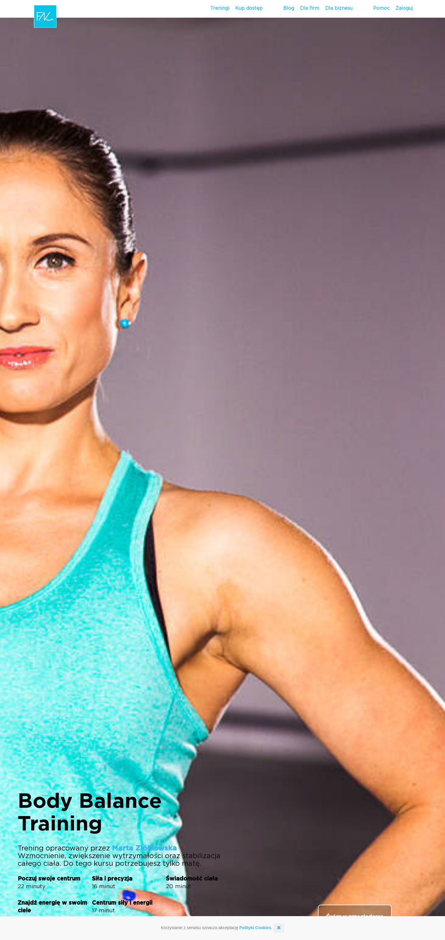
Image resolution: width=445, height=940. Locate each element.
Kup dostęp (249, 8)
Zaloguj (404, 8)
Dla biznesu (338, 8)
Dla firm (309, 8)
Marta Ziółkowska (144, 848)
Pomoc (381, 8)
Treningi (219, 8)
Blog (288, 8)
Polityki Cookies (255, 927)
